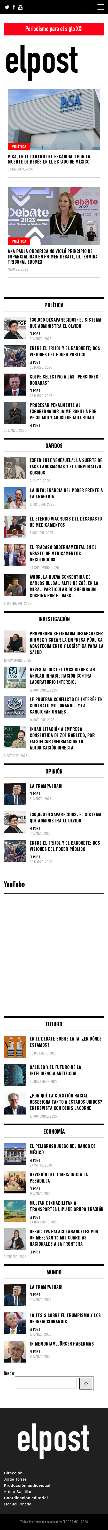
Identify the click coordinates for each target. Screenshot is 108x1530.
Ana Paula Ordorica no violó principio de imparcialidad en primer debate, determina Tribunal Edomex (53, 256)
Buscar (9, 1373)
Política (19, 146)
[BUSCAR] (85, 1384)
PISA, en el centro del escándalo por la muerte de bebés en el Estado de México (49, 159)
